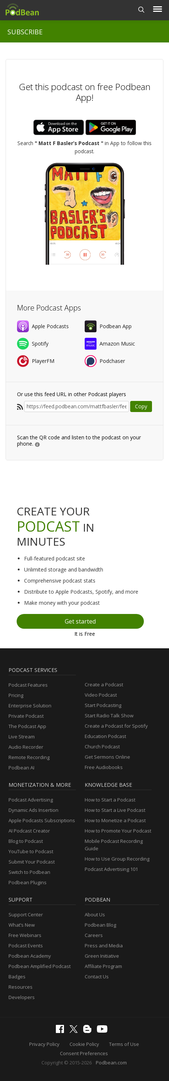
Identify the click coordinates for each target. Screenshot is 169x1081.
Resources (21, 987)
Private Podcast (26, 716)
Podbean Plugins (28, 882)
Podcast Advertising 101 (111, 869)
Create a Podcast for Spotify (116, 726)
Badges (17, 976)
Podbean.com (111, 1062)
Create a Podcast (104, 684)
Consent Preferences (84, 1053)
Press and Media (104, 945)
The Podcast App (27, 726)
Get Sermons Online (107, 757)
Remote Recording (29, 757)
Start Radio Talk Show (109, 715)
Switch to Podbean (29, 872)
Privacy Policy (44, 1044)
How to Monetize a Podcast (115, 820)
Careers (94, 935)
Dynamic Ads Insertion (33, 810)
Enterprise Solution (30, 705)
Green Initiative (102, 956)
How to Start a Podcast (110, 799)
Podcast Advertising (31, 799)
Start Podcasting (103, 705)
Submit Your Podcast (32, 861)
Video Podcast (101, 695)
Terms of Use (124, 1044)
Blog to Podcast (26, 841)
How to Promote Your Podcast (118, 830)
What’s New (22, 925)
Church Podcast (102, 746)
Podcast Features (28, 685)
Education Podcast (105, 736)
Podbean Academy (30, 956)
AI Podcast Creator (29, 830)
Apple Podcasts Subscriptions (42, 820)
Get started (80, 621)
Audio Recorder (26, 747)
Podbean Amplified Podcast (40, 966)
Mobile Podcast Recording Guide (114, 845)
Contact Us (97, 976)
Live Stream (22, 736)
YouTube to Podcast (31, 851)
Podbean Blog (100, 925)
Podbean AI (21, 767)
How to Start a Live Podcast (115, 810)
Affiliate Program (103, 966)
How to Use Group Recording (117, 858)
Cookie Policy (84, 1044)
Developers (22, 997)
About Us (95, 914)
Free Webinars (25, 935)
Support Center (26, 914)
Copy (141, 406)
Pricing (16, 695)
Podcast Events (26, 945)
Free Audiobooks (104, 767)
